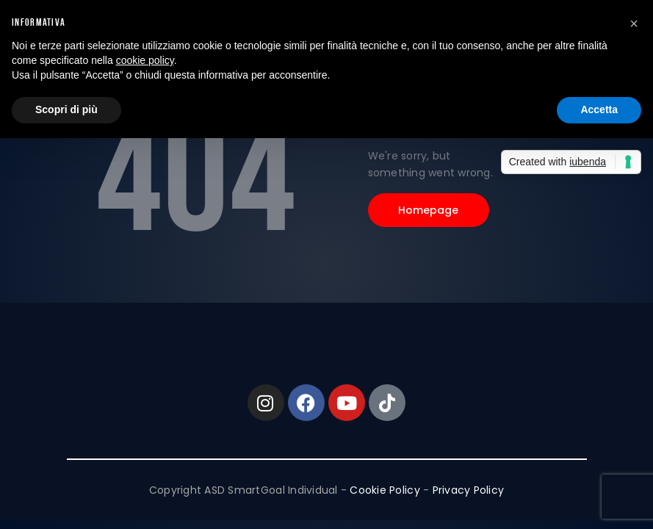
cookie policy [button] (145, 60)
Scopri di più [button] (66, 109)
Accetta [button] (599, 109)
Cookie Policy (384, 490)
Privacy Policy (469, 490)
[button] (634, 23)
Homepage (429, 210)
